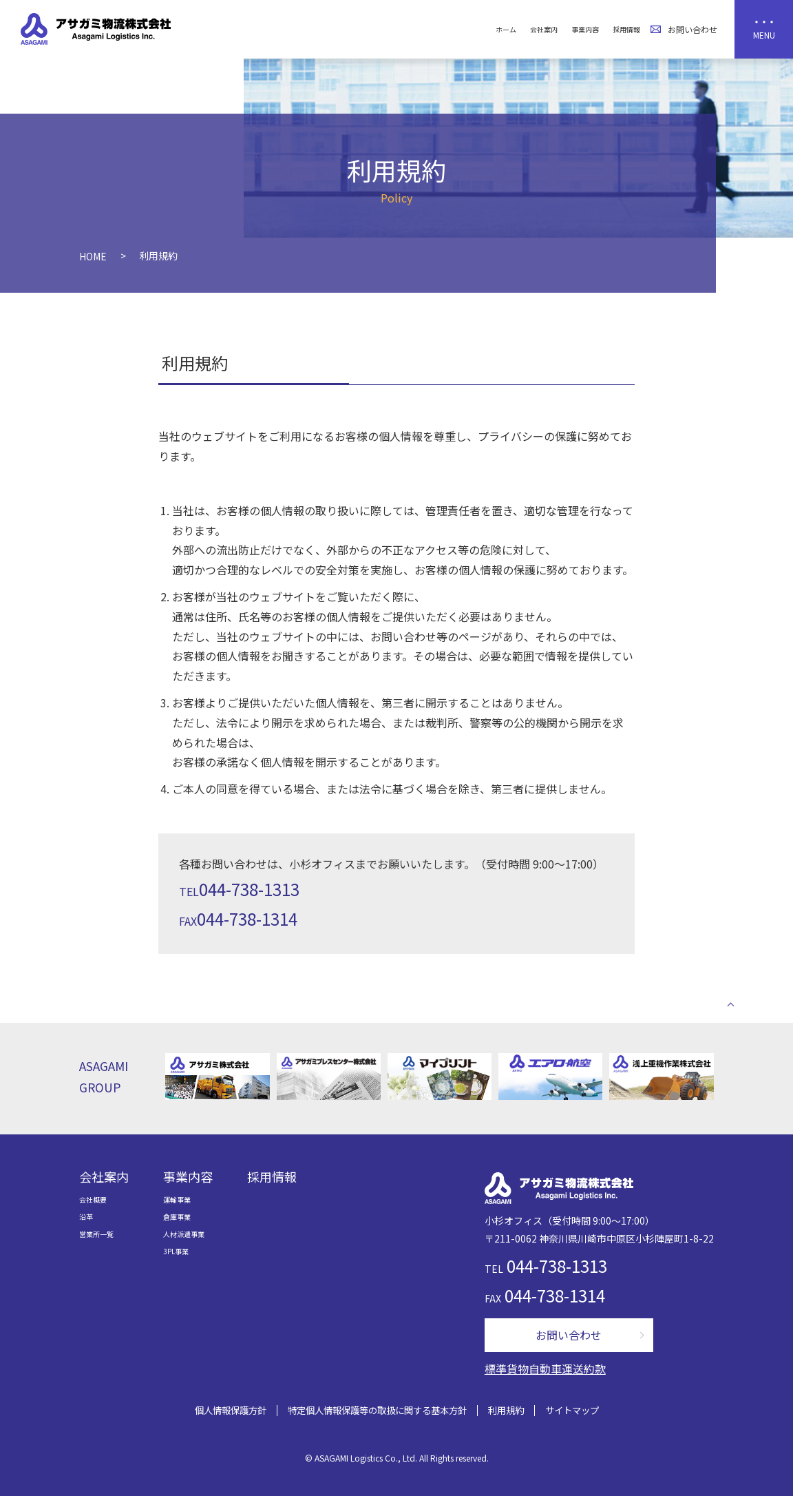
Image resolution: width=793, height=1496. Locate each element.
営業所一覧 (96, 1234)
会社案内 (544, 29)
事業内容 (585, 29)
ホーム (506, 29)
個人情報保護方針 (230, 1410)
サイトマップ (572, 1410)
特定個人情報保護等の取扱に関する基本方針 (377, 1410)
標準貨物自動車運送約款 (545, 1368)
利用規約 (506, 1410)
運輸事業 (177, 1199)
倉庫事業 (177, 1217)
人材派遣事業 (183, 1234)
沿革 (86, 1217)
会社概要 (93, 1199)
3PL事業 (176, 1251)
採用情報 (626, 29)
